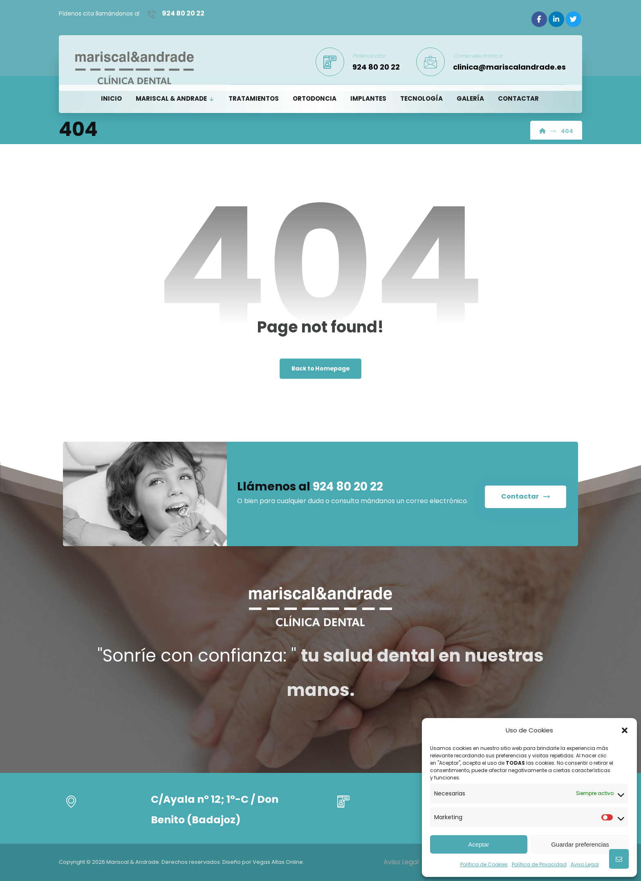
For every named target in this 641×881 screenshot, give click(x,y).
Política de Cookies (484, 864)
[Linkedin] (556, 19)
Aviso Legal (585, 864)
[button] (625, 730)
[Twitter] (573, 19)
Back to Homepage (321, 369)
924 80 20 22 (348, 488)
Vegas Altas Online (278, 862)
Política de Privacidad (539, 864)
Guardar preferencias (580, 844)
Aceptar (478, 844)
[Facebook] (539, 19)
